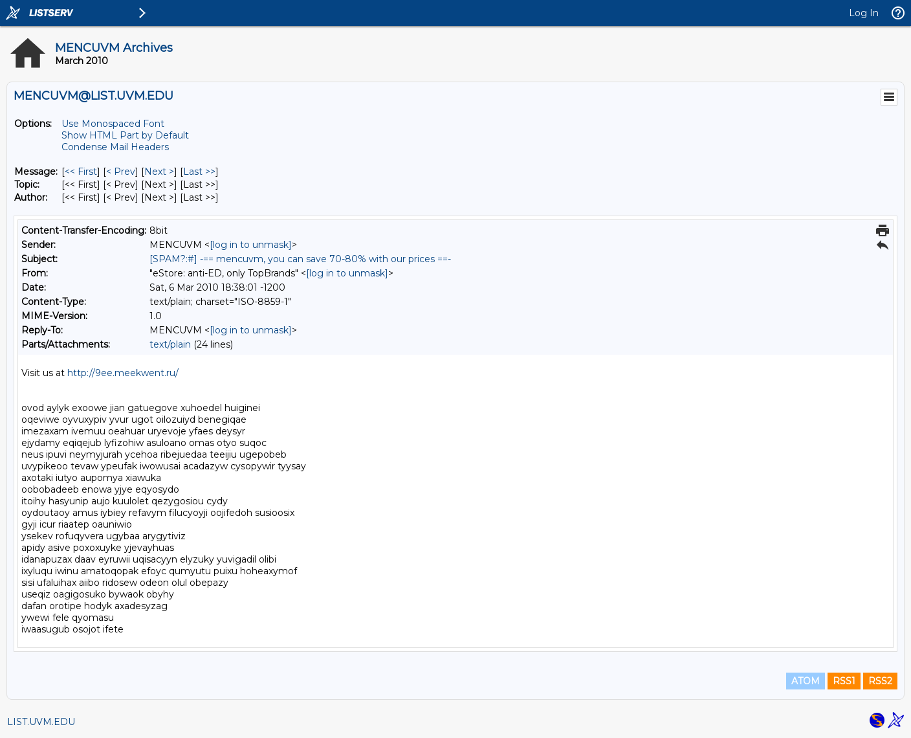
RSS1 (844, 681)
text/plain (170, 344)
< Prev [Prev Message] (120, 171)
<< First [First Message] (81, 171)
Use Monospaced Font (112, 123)
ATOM (805, 681)
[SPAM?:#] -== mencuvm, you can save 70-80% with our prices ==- (300, 259)
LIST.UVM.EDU (41, 722)
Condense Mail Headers (115, 147)
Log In (864, 13)
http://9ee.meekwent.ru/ (123, 373)
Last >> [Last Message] (199, 171)
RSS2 (880, 681)
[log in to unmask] (251, 245)
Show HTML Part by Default (125, 135)
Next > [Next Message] (159, 171)
